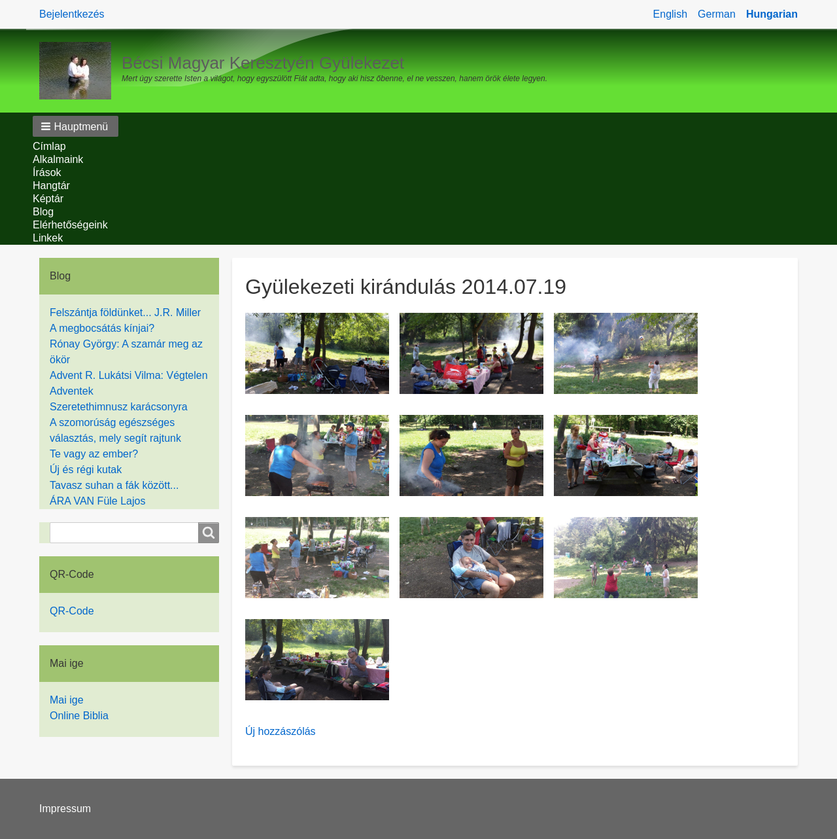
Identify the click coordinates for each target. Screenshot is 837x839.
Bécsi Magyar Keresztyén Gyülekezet (263, 63)
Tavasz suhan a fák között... (114, 485)
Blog (43, 211)
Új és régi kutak (86, 469)
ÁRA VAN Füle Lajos (97, 501)
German (717, 14)
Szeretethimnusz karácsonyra (119, 406)
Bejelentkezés (72, 14)
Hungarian (772, 14)
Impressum (65, 808)
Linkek (48, 237)
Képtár (48, 198)
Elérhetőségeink (70, 224)
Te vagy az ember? (94, 453)
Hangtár (51, 185)
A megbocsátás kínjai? (102, 328)
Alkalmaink (58, 159)
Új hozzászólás (280, 731)
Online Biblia (79, 715)
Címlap (49, 146)
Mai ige (67, 699)
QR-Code (72, 610)
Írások (47, 172)
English (670, 14)
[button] (75, 126)
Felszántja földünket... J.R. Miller (125, 312)
